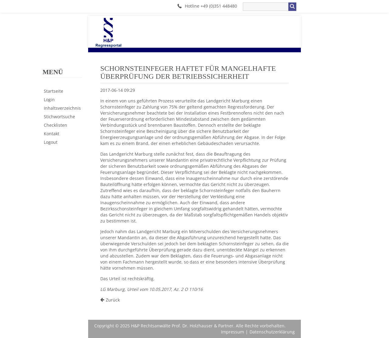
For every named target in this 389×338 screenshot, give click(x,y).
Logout (50, 142)
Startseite (53, 91)
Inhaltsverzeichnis (62, 108)
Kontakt (51, 133)
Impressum (232, 332)
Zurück (113, 300)
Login (49, 99)
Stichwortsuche (59, 116)
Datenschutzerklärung (272, 332)
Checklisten (55, 125)
